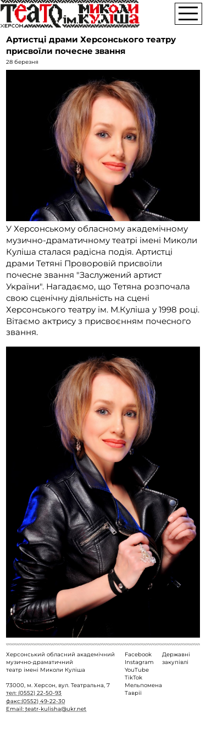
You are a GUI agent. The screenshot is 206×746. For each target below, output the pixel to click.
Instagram (139, 662)
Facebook (138, 654)
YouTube (137, 669)
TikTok (133, 677)
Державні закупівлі (176, 658)
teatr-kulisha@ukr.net (55, 708)
